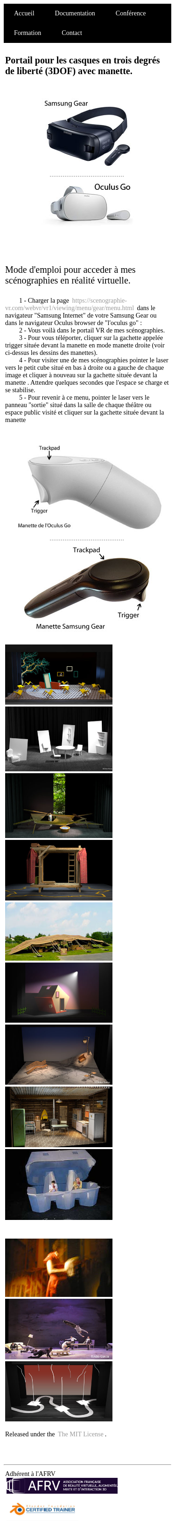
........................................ (88, 170)
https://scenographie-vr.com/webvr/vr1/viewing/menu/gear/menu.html (69, 304)
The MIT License (81, 1434)
